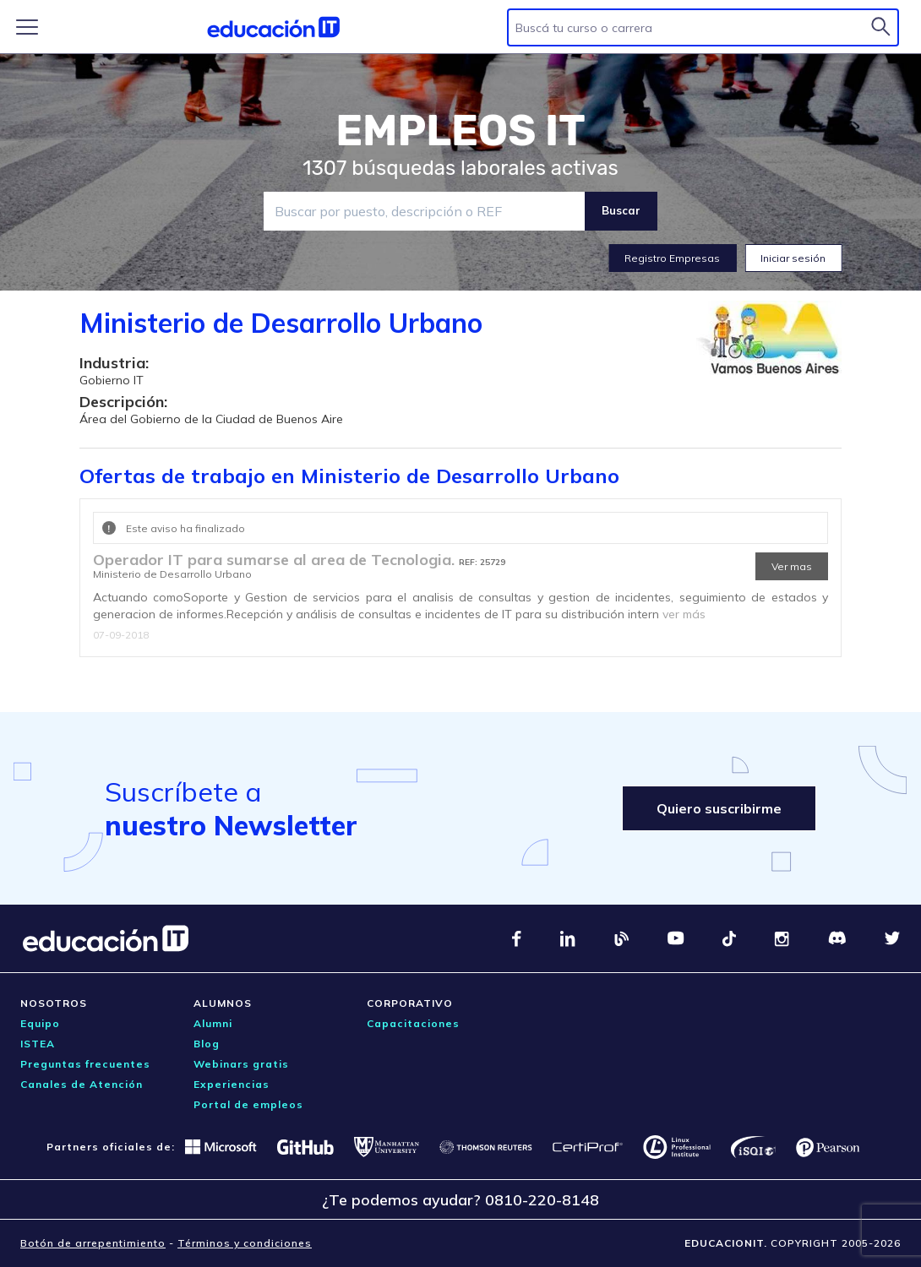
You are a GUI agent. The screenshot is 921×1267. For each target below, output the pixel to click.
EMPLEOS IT (460, 131)
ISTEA (37, 1043)
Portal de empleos (248, 1104)
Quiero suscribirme (719, 808)
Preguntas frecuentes (85, 1064)
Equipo (40, 1023)
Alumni (212, 1023)
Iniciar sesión (793, 258)
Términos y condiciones (244, 1243)
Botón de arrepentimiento (93, 1243)
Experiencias (231, 1084)
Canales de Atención (81, 1084)
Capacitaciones (413, 1023)
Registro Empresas (672, 258)
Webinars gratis (241, 1064)
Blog (206, 1043)
